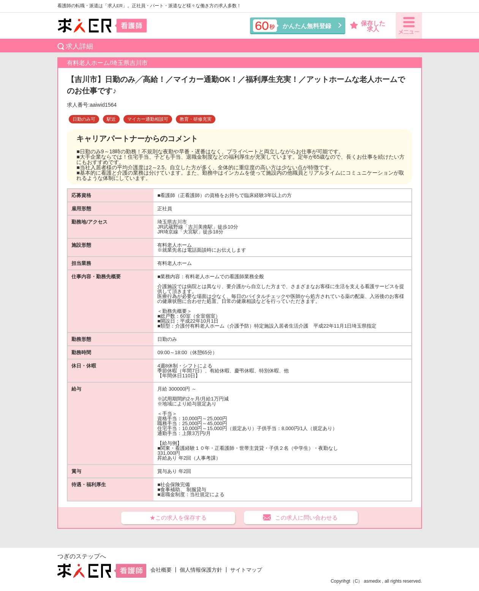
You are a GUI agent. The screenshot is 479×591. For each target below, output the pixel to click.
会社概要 (161, 570)
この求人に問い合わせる (306, 517)
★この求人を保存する (178, 517)
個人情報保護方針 (201, 570)
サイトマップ (246, 570)
